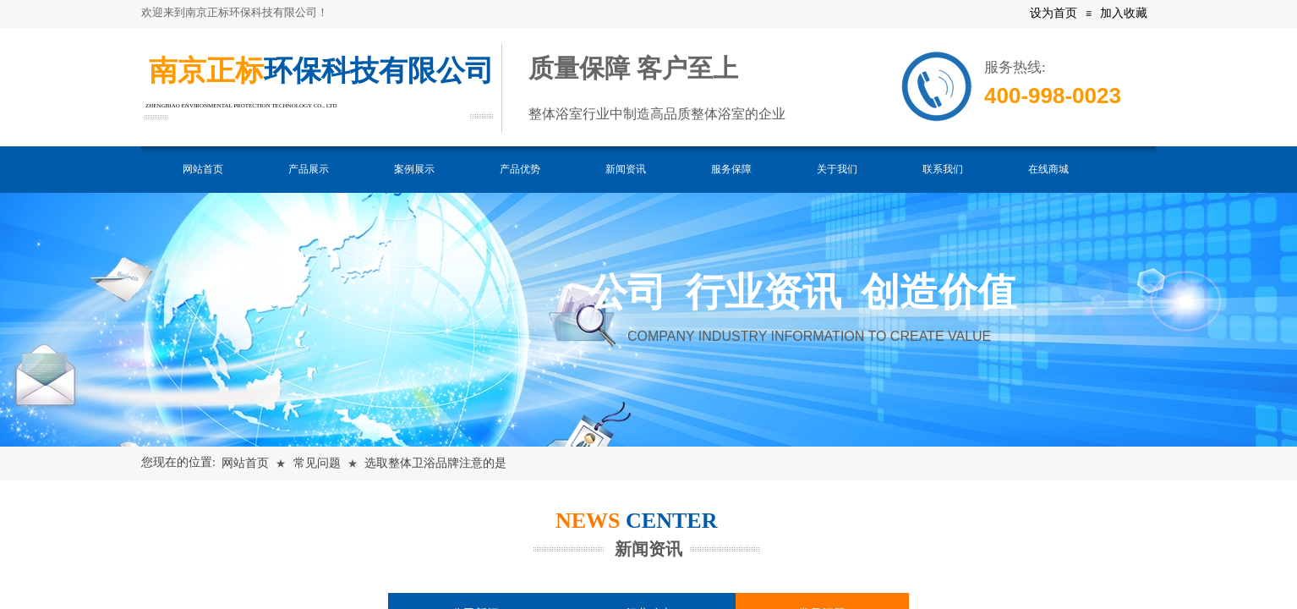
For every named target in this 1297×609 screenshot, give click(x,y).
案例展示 (414, 169)
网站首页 (203, 169)
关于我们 (837, 169)
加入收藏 (1123, 13)
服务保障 (731, 169)
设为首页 (1053, 13)
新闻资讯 (625, 169)
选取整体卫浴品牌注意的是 (435, 463)
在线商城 (1048, 169)
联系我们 (942, 169)
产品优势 (520, 169)
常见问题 (317, 463)
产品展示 (308, 169)
